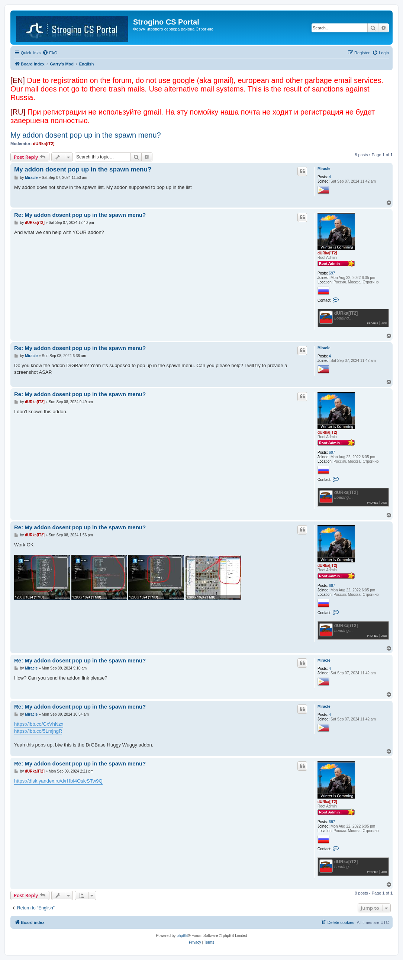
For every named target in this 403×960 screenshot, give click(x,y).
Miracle (323, 169)
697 (332, 273)
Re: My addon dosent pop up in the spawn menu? (80, 215)
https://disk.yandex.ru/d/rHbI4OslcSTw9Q (58, 781)
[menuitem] (49, 52)
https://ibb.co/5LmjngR (38, 731)
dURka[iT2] (44, 143)
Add (384, 323)
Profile (372, 323)
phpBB (182, 936)
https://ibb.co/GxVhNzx (38, 724)
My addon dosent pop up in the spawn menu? (85, 135)
